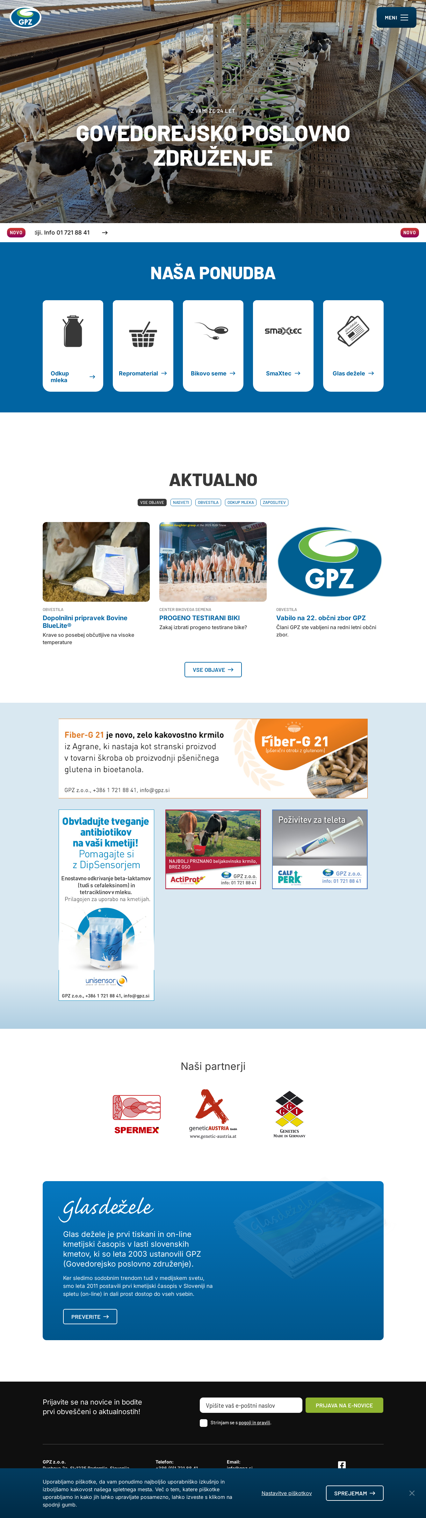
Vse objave (152, 502)
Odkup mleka (240, 502)
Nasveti (181, 502)
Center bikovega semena (185, 609)
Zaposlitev (274, 502)
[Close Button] (412, 1493)
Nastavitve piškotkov (287, 1493)
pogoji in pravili (254, 1422)
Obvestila (208, 502)
